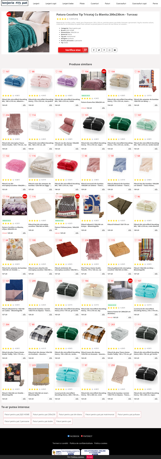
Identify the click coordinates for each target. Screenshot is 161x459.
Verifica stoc (76, 49)
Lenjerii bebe (68, 3)
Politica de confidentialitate (81, 443)
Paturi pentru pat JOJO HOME (17, 414)
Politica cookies (100, 443)
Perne (155, 3)
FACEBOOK (73, 436)
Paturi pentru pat (63, 421)
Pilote (82, 3)
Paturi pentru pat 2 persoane (17, 421)
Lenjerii (36, 3)
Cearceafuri (121, 3)
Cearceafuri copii (139, 3)
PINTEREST (86, 436)
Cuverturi (95, 3)
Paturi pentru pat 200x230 (44, 414)
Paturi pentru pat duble (43, 421)
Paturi (107, 3)
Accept (90, 457)
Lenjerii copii (51, 3)
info (24, 105)
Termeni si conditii (60, 443)
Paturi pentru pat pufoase (129, 414)
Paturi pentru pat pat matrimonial (100, 414)
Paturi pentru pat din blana (70, 414)
